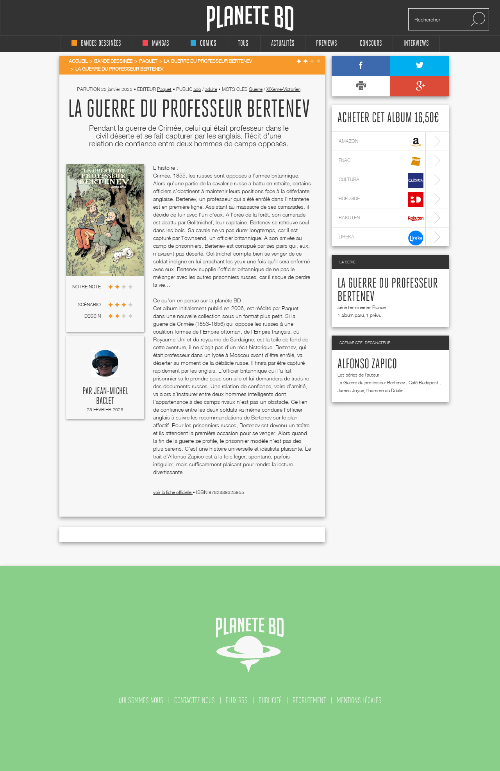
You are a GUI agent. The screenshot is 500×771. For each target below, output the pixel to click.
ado (197, 89)
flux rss (237, 700)
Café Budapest (423, 383)
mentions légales (359, 700)
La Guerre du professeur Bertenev (371, 383)
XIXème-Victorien (283, 89)
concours (371, 43)
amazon (381, 142)
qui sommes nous (141, 700)
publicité (270, 700)
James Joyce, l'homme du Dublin (370, 390)
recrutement (309, 700)
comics (203, 43)
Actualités (283, 43)
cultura (381, 180)
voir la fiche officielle (173, 492)
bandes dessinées (96, 43)
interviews (416, 43)
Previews (326, 43)
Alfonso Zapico (367, 364)
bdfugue (381, 199)
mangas (156, 43)
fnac (381, 161)
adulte (211, 89)
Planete (250, 19)
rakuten (381, 218)
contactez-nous (194, 700)
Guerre (255, 89)
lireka (381, 237)
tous (243, 43)
